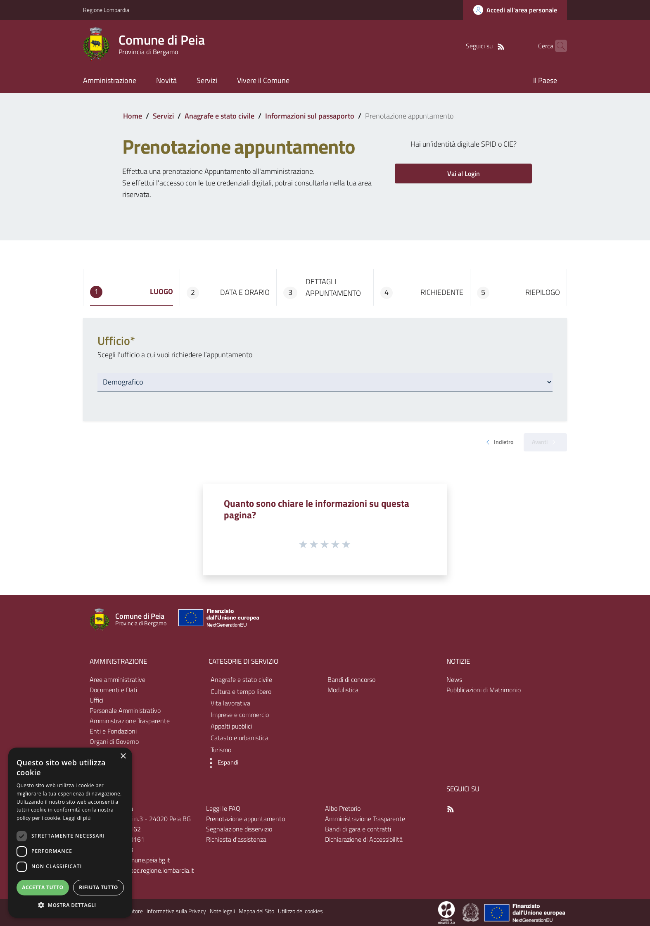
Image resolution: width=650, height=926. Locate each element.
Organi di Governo (114, 741)
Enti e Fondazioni (113, 731)
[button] (221, 762)
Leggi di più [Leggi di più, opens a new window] (77, 818)
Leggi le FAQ (223, 808)
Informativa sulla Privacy (176, 911)
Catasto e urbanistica (239, 738)
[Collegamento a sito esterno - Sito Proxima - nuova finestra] (446, 912)
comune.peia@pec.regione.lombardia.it (141, 870)
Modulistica (342, 690)
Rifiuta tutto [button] (98, 887)
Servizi (163, 115)
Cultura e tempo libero (241, 691)
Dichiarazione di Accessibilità (364, 839)
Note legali (222, 911)
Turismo (221, 750)
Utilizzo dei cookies (300, 911)
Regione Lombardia (106, 9)
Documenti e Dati (113, 690)
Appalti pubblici (231, 726)
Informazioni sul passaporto (309, 115)
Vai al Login (463, 173)
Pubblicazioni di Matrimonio (483, 690)
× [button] (123, 756)
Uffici (96, 700)
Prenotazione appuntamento (245, 819)
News (454, 679)
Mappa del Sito (256, 911)
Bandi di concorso (351, 679)
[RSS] (488, 46)
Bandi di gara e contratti (358, 829)
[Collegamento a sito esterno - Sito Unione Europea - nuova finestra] (217, 619)
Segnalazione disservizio (239, 829)
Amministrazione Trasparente (130, 721)
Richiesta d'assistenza (236, 839)
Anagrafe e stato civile (219, 115)
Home (132, 115)
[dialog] (70, 833)
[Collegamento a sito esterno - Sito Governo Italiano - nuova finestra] (471, 912)
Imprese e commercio (240, 714)
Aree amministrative (117, 679)
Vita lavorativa (230, 703)
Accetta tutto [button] (42, 887)
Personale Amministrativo (125, 710)
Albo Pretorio (343, 808)
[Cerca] (557, 46)
